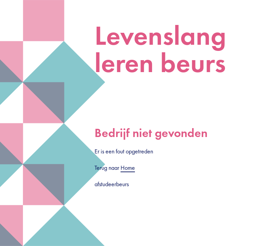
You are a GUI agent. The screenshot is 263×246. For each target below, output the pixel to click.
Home (128, 168)
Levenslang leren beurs (160, 49)
